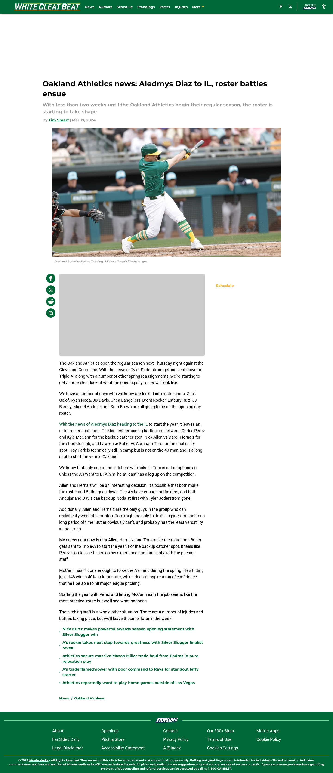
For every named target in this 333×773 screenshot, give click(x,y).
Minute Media (38, 760)
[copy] (51, 313)
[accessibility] (323, 6)
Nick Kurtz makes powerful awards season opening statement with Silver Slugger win (128, 632)
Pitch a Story (112, 739)
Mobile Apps (267, 730)
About (57, 730)
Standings (146, 7)
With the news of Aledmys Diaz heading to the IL (103, 424)
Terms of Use (219, 739)
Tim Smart (59, 120)
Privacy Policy (175, 739)
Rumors (105, 7)
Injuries (181, 7)
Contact (170, 730)
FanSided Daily (66, 739)
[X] (290, 6)
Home (64, 698)
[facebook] (281, 6)
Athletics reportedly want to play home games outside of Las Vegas (128, 683)
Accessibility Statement (123, 747)
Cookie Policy (268, 739)
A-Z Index (172, 747)
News (89, 7)
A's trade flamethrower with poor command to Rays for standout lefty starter (130, 672)
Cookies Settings (222, 747)
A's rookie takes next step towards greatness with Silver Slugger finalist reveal (132, 645)
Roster (164, 7)
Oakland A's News (89, 698)
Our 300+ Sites (220, 730)
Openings (110, 730)
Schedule (125, 7)
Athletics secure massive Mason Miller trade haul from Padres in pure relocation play (130, 659)
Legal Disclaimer (67, 747)
